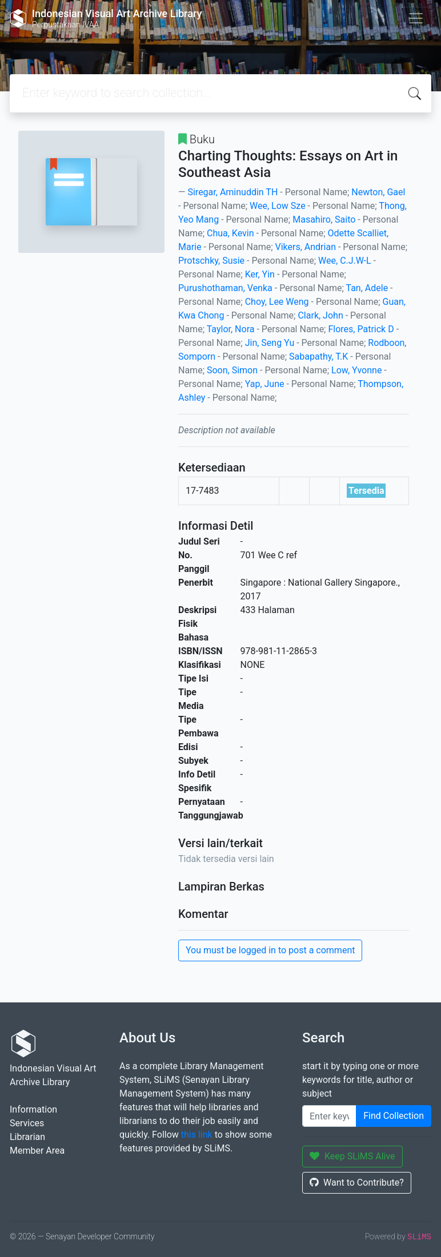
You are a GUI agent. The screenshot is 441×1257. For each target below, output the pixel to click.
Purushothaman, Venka (225, 288)
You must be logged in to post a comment (270, 950)
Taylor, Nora (231, 329)
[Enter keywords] (329, 1116)
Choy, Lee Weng (277, 301)
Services (27, 1123)
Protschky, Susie (211, 260)
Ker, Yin (260, 274)
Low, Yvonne (356, 370)
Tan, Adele (367, 288)
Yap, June (264, 383)
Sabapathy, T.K (318, 356)
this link (197, 1134)
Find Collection (393, 1115)
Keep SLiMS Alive (352, 1156)
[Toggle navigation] (416, 18)
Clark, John (320, 315)
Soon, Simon (232, 370)
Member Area (37, 1150)
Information (33, 1109)
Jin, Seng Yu (270, 342)
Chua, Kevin (230, 233)
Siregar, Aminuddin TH (232, 192)
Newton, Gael (378, 192)
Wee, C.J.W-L (344, 260)
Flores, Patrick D (361, 329)
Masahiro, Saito (323, 219)
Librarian (27, 1136)
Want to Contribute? (357, 1182)
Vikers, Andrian (305, 246)
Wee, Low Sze (278, 205)
